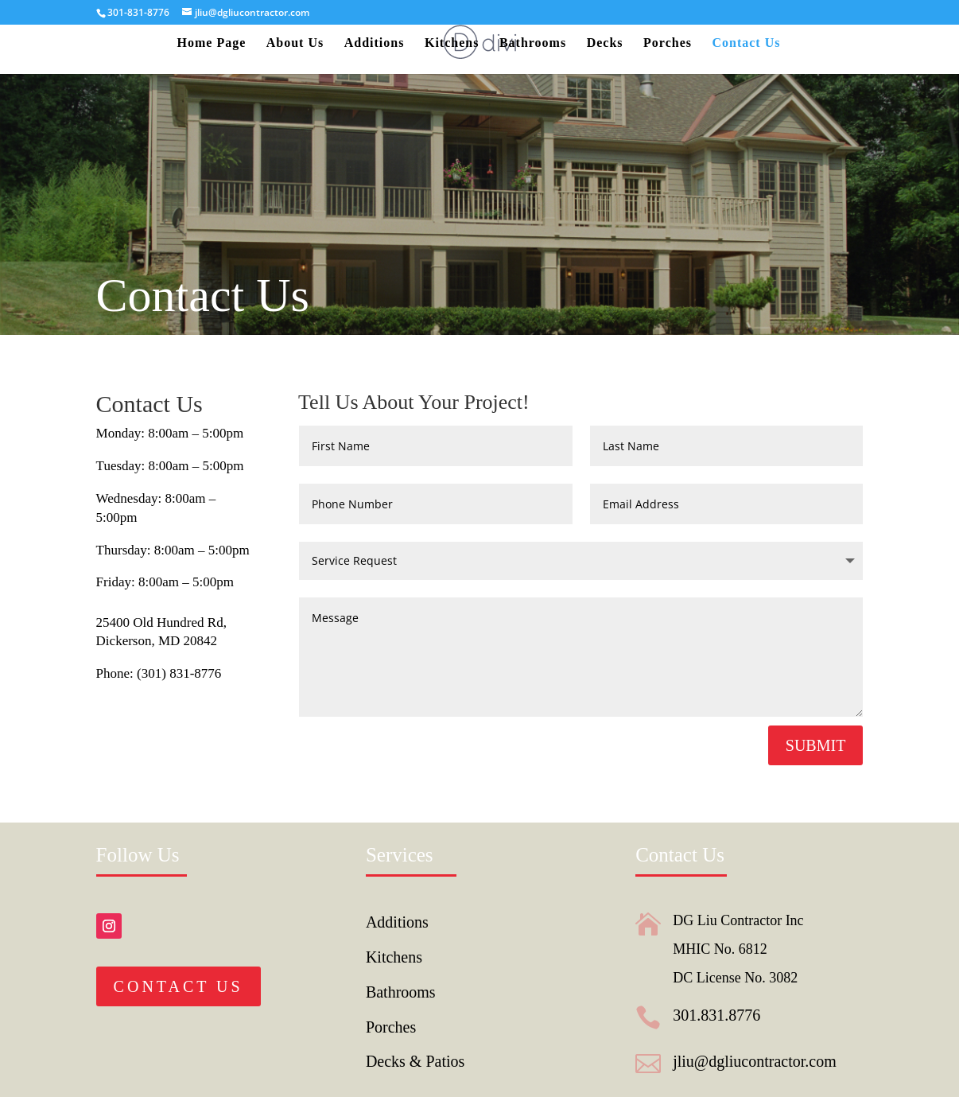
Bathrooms (532, 43)
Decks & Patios (415, 1061)
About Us (295, 43)
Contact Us (746, 43)
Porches (667, 43)
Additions (374, 43)
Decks (605, 43)
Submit (816, 745)
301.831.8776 (716, 1015)
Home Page (212, 43)
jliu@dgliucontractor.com (755, 1061)
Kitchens (452, 43)
